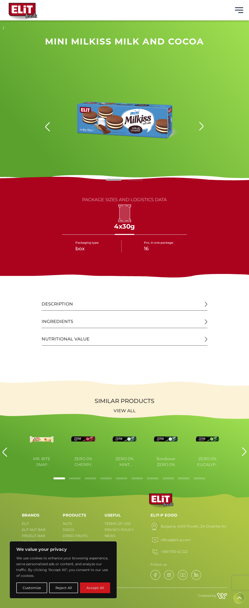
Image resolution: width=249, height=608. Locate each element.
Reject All (63, 588)
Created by (212, 595)
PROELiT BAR (33, 536)
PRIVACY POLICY (119, 530)
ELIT (25, 523)
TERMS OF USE (118, 523)
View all (125, 410)
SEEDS (68, 530)
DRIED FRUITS (75, 536)
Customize (32, 588)
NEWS (110, 536)
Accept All (95, 588)
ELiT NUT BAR (33, 530)
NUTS (67, 523)
